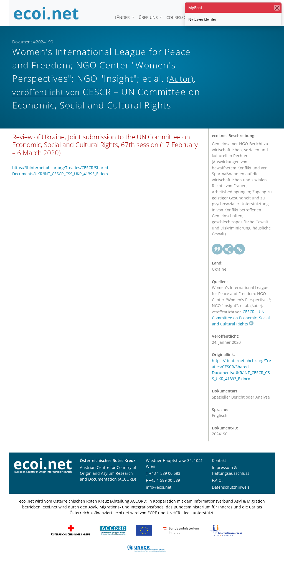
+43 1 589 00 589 (164, 480)
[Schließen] (277, 8)
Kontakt (219, 460)
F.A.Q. (217, 480)
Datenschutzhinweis (231, 487)
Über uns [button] (149, 17)
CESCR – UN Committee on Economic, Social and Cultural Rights (241, 318)
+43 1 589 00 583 (164, 473)
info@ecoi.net (158, 487)
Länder (123, 17)
